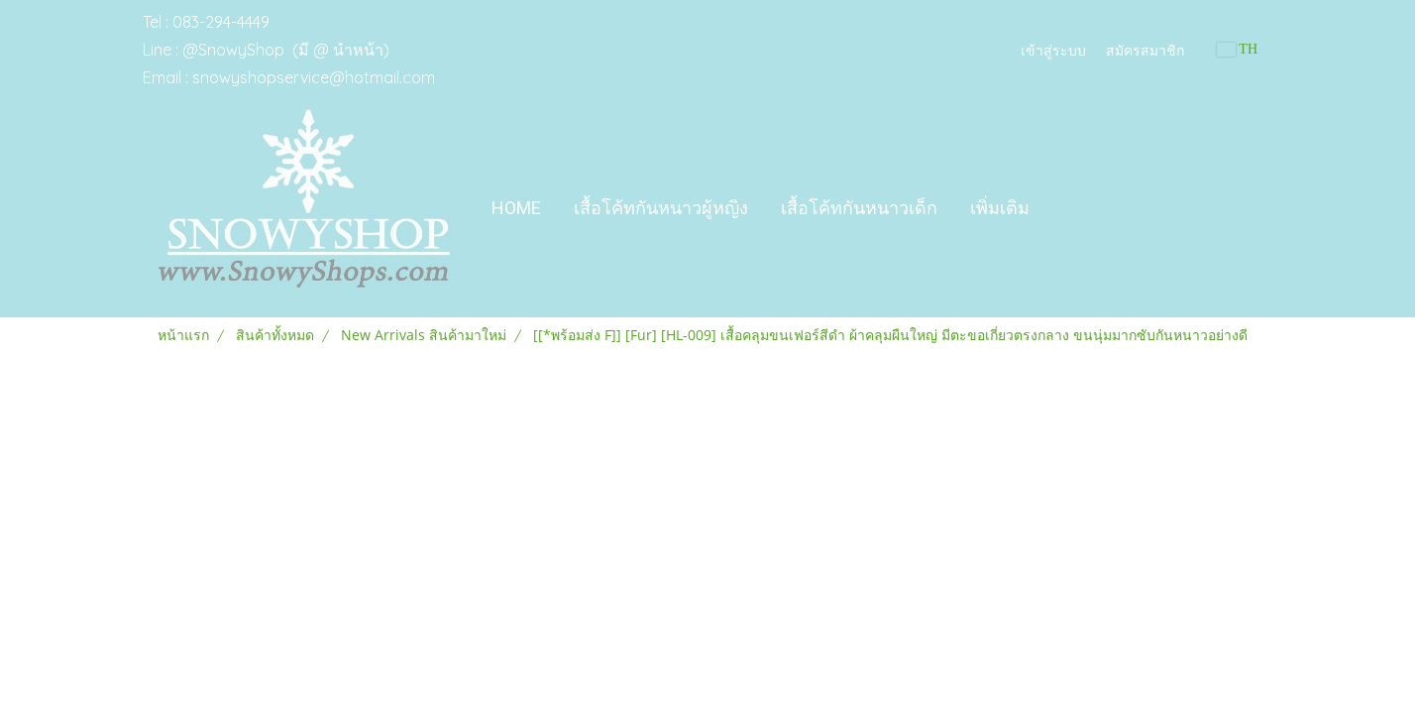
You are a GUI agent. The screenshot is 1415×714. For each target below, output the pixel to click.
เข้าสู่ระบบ (1053, 49)
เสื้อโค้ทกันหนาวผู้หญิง (661, 207)
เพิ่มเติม (1000, 207)
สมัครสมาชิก (1145, 49)
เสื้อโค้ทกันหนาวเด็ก (859, 207)
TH (1237, 49)
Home (516, 207)
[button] (1063, 208)
